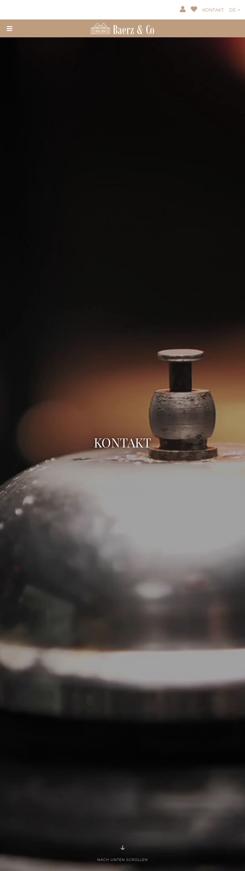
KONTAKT (213, 10)
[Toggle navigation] (9, 28)
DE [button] (233, 10)
